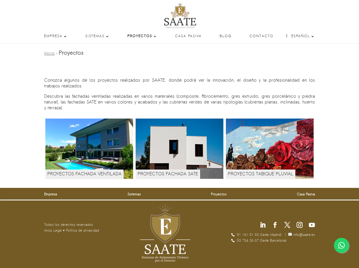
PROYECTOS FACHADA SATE (168, 174)
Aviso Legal (53, 231)
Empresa (53, 36)
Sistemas (95, 36)
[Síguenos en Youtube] (312, 225)
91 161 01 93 (248, 235)
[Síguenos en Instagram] (300, 225)
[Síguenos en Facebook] (275, 225)
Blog (226, 36)
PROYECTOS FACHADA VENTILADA (84, 174)
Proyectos (139, 36)
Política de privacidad (82, 231)
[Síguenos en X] (287, 225)
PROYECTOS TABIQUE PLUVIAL (260, 174)
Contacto (261, 36)
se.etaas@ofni (304, 235)
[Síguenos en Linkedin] (263, 225)
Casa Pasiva (188, 36)
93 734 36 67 (248, 241)
